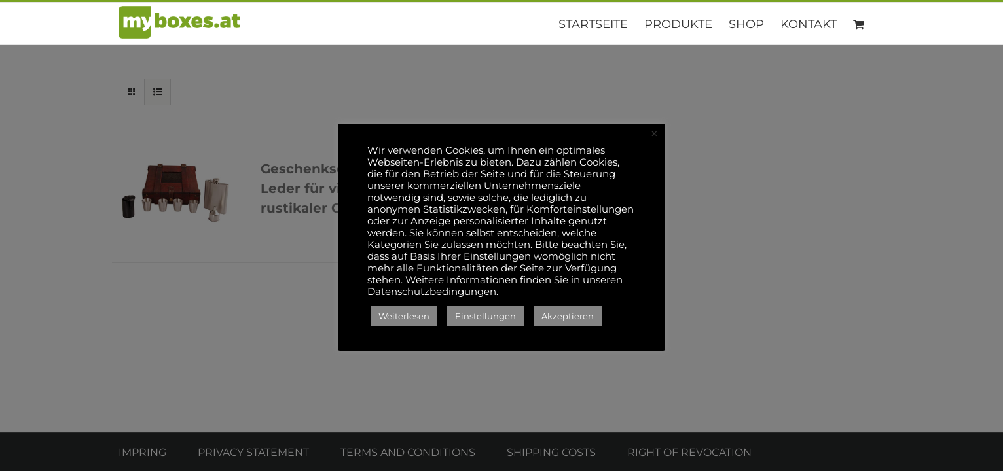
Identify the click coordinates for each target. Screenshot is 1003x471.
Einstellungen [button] (485, 316)
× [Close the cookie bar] (654, 134)
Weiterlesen (403, 316)
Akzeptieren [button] (567, 316)
